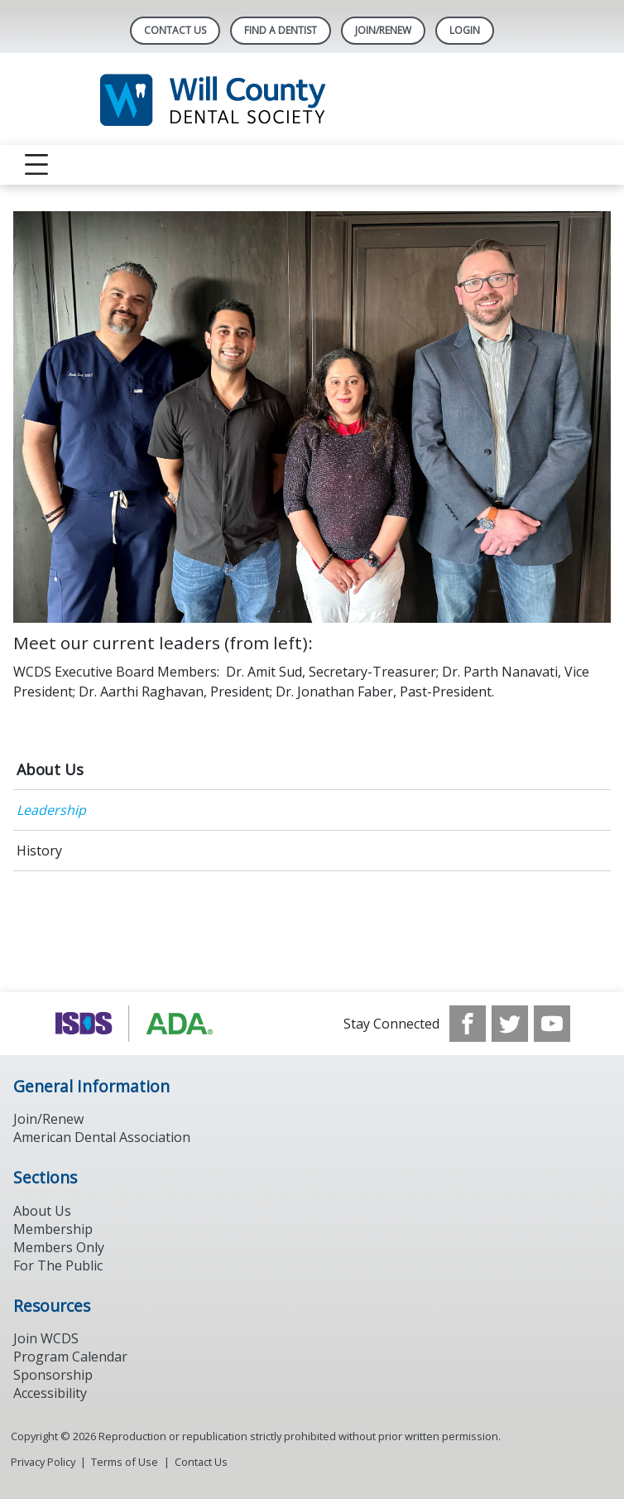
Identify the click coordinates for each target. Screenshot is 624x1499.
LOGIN (464, 30)
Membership (53, 1229)
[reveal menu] (36, 165)
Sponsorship (53, 1375)
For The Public (58, 1265)
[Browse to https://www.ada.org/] (138, 1023)
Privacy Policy (43, 1461)
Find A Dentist (280, 30)
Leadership (51, 810)
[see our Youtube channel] (552, 1023)
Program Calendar (70, 1356)
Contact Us (175, 30)
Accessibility (50, 1393)
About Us (50, 769)
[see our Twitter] (510, 1023)
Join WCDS (46, 1338)
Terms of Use (124, 1461)
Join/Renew (383, 30)
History (39, 850)
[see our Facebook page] (467, 1023)
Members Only (58, 1247)
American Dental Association (101, 1137)
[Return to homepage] (312, 99)
